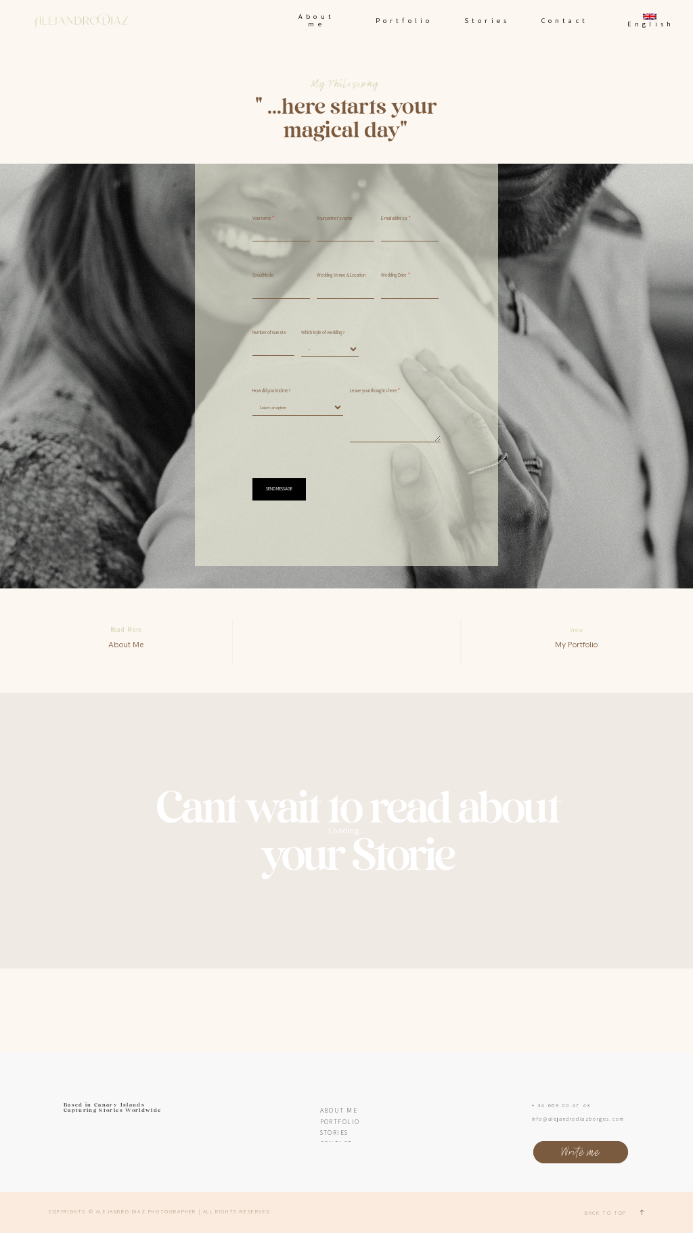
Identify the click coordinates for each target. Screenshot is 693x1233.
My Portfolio (576, 644)
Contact (564, 20)
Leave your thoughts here (373, 391)
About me (316, 20)
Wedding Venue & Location (341, 275)
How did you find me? (271, 391)
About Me (125, 644)
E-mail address (394, 218)
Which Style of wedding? (322, 332)
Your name (261, 218)
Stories (487, 20)
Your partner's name (335, 218)
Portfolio (404, 20)
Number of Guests (269, 332)
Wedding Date (394, 275)
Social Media (262, 275)
